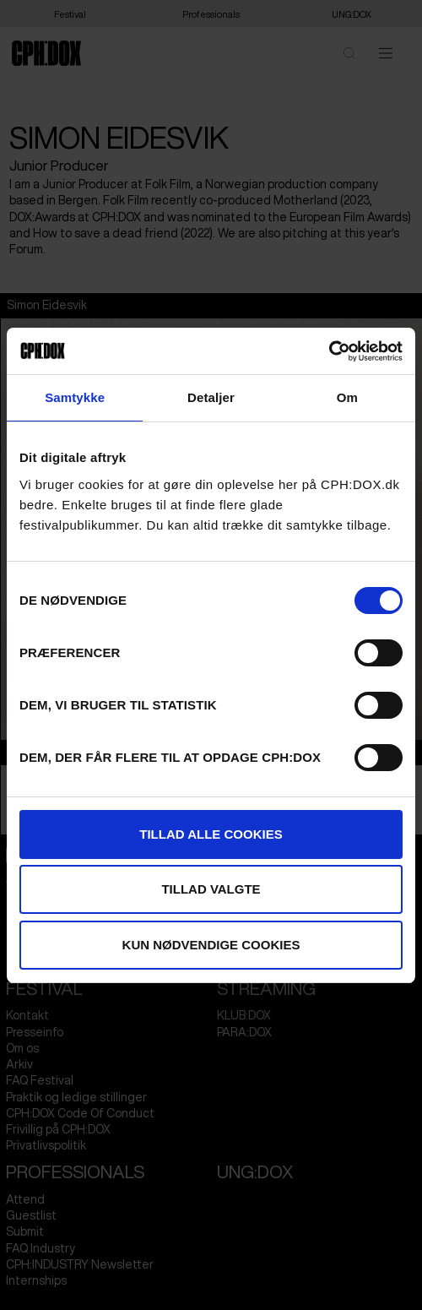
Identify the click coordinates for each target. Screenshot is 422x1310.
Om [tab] (347, 397)
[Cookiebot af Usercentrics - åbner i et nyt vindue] (329, 351)
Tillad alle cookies (210, 834)
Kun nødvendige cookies (211, 945)
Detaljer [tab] (211, 397)
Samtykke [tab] (75, 397)
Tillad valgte (210, 889)
